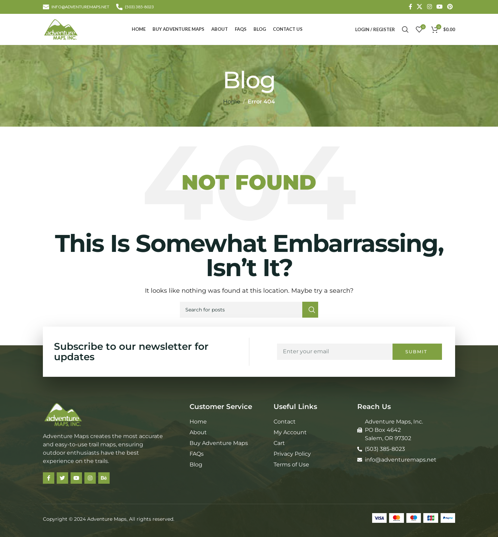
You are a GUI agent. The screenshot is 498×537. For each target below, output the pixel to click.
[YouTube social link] (439, 6)
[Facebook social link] (410, 6)
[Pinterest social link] (450, 6)
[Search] (405, 29)
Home (231, 101)
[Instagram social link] (429, 6)
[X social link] (420, 6)
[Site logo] (61, 29)
